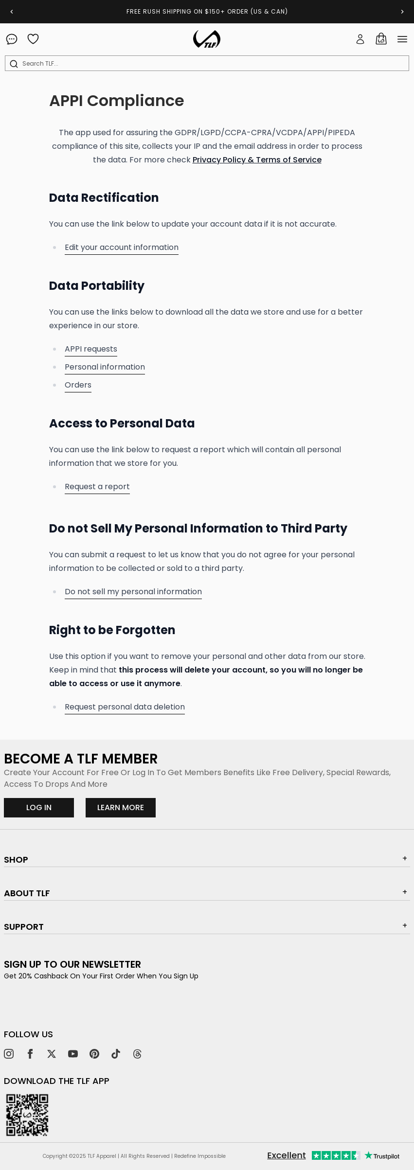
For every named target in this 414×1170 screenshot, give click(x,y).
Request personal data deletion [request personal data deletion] (125, 706)
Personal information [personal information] (105, 366)
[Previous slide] (11, 11)
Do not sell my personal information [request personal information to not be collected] (133, 591)
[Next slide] (402, 11)
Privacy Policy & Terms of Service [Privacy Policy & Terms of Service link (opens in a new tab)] (257, 159)
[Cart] (381, 39)
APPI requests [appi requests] (91, 349)
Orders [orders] (78, 384)
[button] (360, 39)
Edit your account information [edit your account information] (122, 247)
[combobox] (209, 64)
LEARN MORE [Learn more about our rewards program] (126, 807)
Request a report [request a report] (97, 486)
